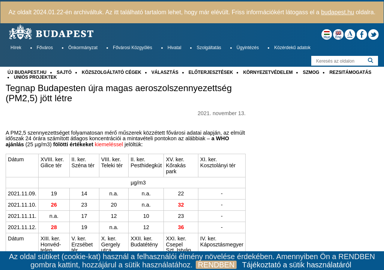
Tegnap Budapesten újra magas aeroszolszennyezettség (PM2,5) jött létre (119, 93)
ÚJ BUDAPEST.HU (27, 72)
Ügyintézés (248, 47)
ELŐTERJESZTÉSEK (211, 72)
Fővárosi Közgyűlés (132, 47)
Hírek (15, 47)
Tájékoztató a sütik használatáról (296, 265)
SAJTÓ (64, 72)
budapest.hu (337, 12)
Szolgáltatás (208, 47)
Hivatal (175, 47)
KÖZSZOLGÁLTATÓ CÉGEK (111, 72)
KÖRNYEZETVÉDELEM (267, 72)
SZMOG (311, 72)
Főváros (45, 47)
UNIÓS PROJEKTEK (35, 77)
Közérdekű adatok (292, 47)
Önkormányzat (83, 47)
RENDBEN (216, 265)
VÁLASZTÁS (165, 72)
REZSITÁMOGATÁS (350, 72)
